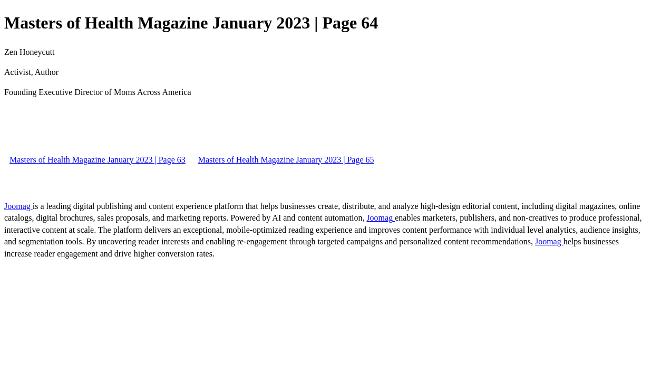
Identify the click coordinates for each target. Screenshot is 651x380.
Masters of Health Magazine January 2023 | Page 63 (97, 159)
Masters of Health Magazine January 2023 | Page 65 (286, 159)
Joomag (18, 206)
